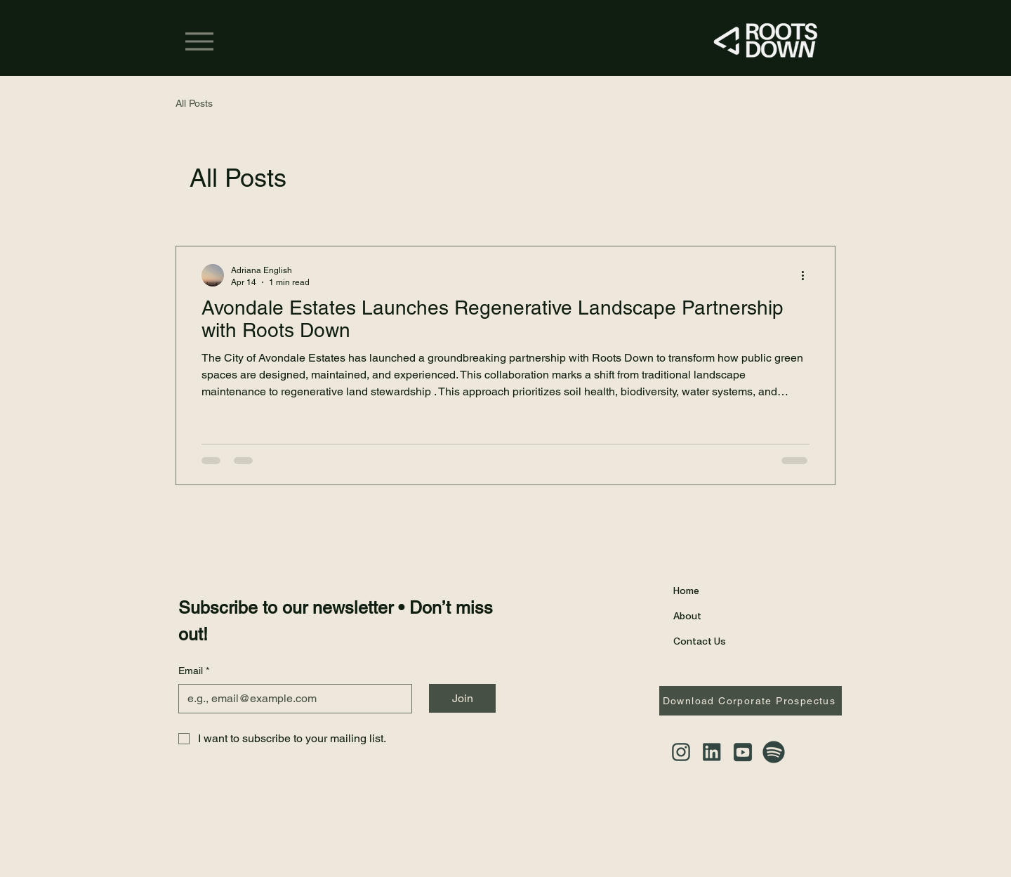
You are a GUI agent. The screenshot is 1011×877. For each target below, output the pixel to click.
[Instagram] (681, 752)
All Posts (194, 103)
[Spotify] (773, 752)
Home (686, 590)
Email (193, 671)
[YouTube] (743, 752)
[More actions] (807, 275)
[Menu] (199, 41)
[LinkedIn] (712, 752)
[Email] (291, 699)
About (687, 615)
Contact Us (699, 641)
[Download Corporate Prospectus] (750, 701)
